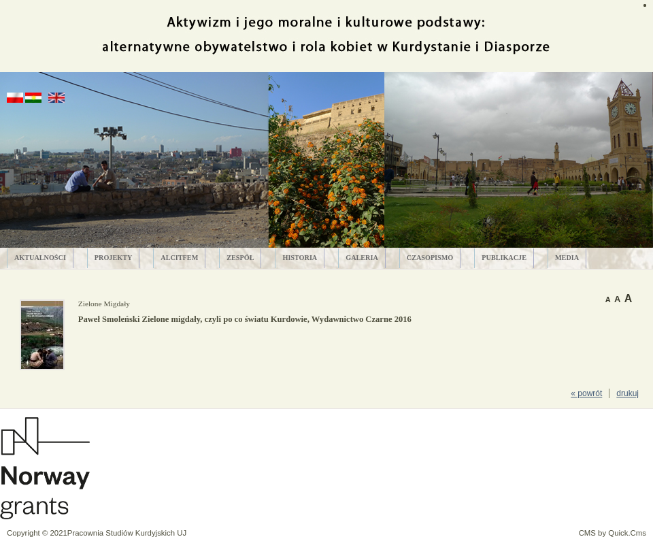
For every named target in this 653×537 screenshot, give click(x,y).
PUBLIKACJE (504, 257)
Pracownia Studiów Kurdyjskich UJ (126, 533)
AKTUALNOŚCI (40, 257)
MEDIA (567, 257)
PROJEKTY (113, 257)
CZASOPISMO (430, 257)
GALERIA (362, 257)
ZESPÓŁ (240, 257)
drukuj (627, 393)
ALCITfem (179, 257)
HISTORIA (299, 257)
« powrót (586, 393)
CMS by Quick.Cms (612, 533)
